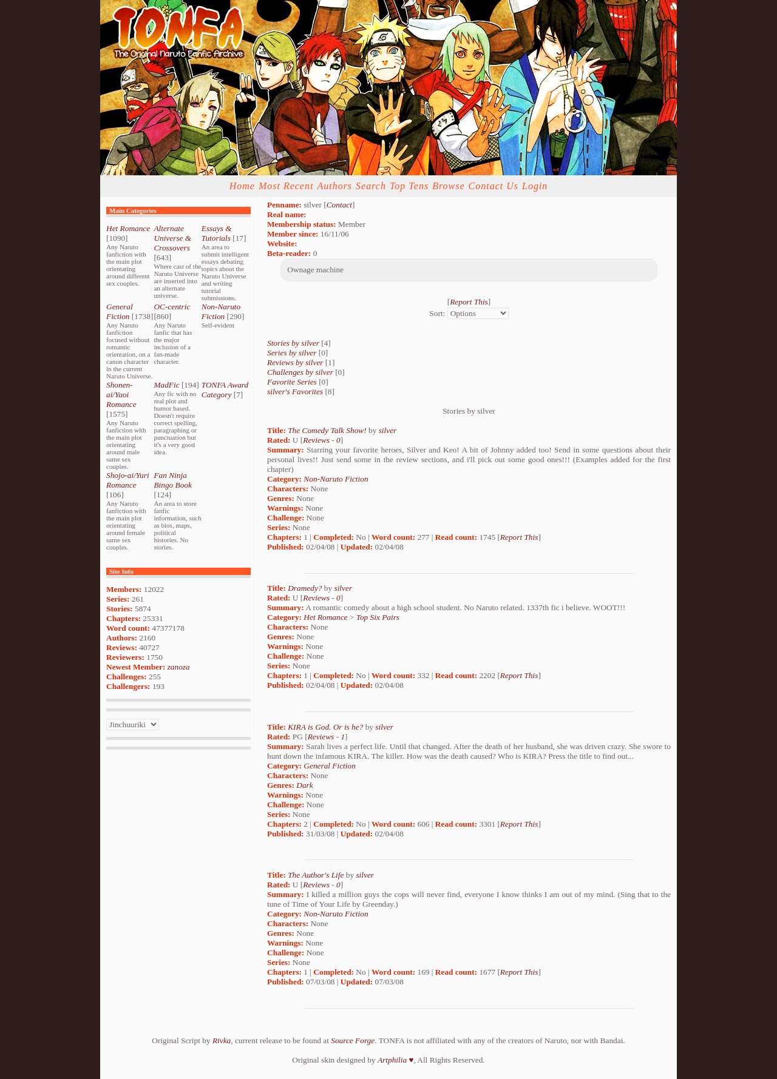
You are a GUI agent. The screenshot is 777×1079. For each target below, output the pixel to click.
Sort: (437, 313)
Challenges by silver (300, 372)
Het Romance (128, 228)
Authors (334, 186)
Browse (448, 186)
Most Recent (286, 186)
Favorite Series (292, 381)
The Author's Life (316, 874)
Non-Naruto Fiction (221, 311)
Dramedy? (305, 588)
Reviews (316, 440)
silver (388, 430)
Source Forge (353, 1040)
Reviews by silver (295, 362)
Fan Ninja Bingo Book (173, 480)
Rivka (221, 1040)
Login (535, 186)
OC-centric (172, 306)
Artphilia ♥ (395, 1059)
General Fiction (119, 311)
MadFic (166, 384)
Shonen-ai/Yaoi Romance (121, 394)
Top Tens (409, 186)
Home (242, 186)
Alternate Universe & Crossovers (172, 238)
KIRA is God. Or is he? (325, 726)
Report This (469, 301)
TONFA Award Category (225, 389)
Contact (339, 204)
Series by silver (291, 352)
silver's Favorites (295, 391)
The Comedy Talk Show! (327, 430)
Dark (304, 785)
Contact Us (493, 186)
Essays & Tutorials (217, 233)
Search (371, 186)
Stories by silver (293, 343)
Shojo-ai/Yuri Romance (127, 480)
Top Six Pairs (377, 617)
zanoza (179, 666)
